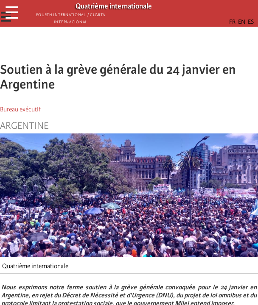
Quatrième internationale (35, 266)
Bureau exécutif (20, 109)
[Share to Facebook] (105, 44)
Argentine (24, 125)
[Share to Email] (141, 44)
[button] (153, 44)
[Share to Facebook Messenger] (129, 44)
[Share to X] (117, 44)
